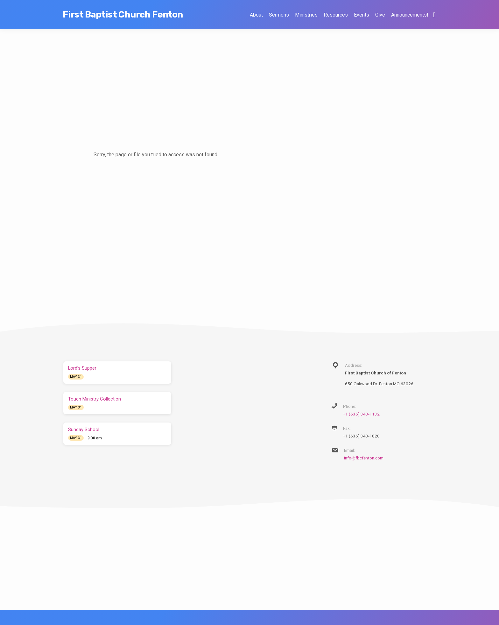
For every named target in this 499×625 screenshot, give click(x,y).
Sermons (279, 15)
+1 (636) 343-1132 (361, 413)
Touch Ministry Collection (94, 399)
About (256, 15)
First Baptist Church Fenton (123, 14)
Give (380, 15)
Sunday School (83, 429)
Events (361, 15)
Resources (336, 15)
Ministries (306, 15)
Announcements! (409, 15)
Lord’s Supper (82, 368)
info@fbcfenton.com (363, 457)
